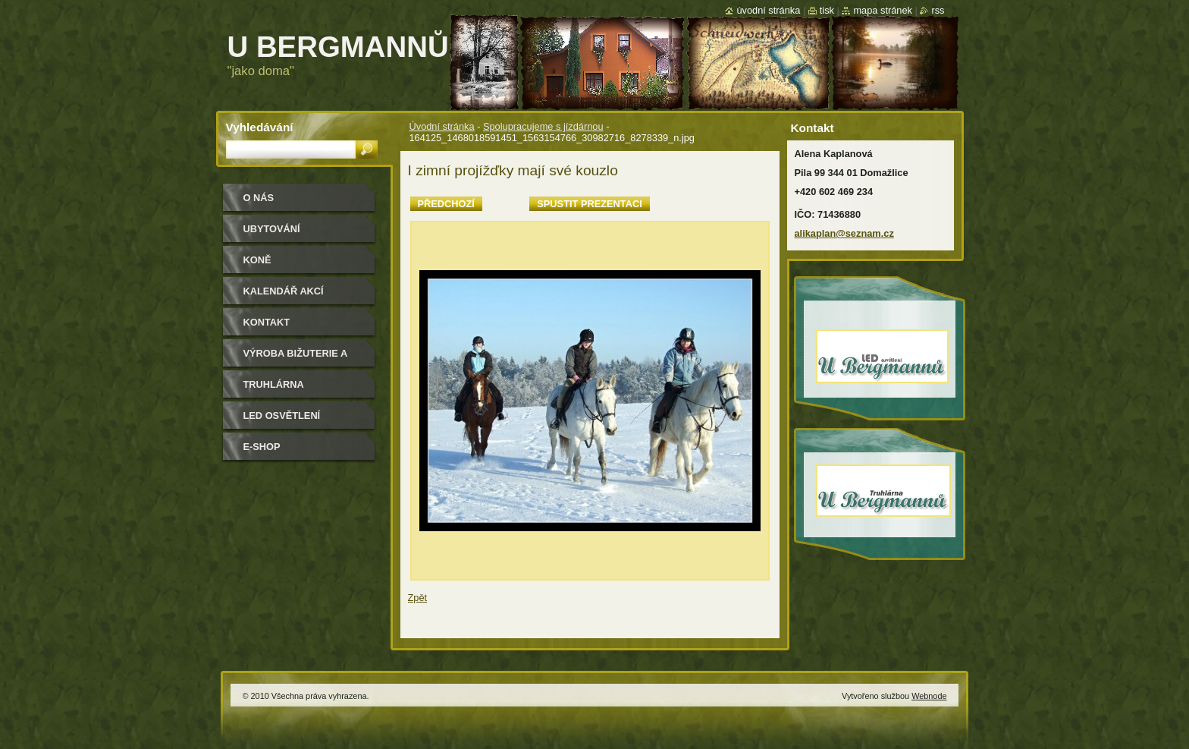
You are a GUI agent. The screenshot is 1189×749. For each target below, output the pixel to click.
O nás (259, 197)
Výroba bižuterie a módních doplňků (295, 359)
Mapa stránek (882, 10)
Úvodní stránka (442, 126)
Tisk (827, 10)
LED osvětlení (282, 415)
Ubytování (271, 228)
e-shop (262, 446)
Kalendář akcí (283, 291)
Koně (257, 260)
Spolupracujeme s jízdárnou (543, 126)
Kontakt (266, 322)
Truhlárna (273, 384)
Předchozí (446, 203)
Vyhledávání (259, 127)
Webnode (928, 695)
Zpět (418, 597)
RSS (937, 10)
